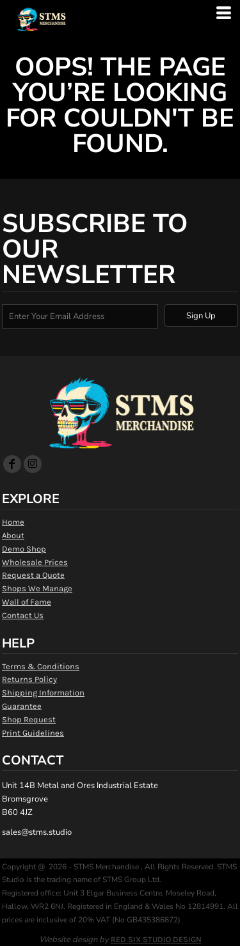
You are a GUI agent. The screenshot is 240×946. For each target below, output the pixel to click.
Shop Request (29, 719)
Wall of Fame (26, 602)
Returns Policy (29, 679)
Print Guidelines (33, 733)
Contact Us (23, 615)
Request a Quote (33, 575)
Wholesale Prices (35, 562)
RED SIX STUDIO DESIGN (156, 939)
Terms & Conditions (40, 666)
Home (13, 522)
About (13, 535)
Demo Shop (24, 549)
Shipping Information (43, 692)
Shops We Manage (37, 588)
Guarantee (22, 706)
